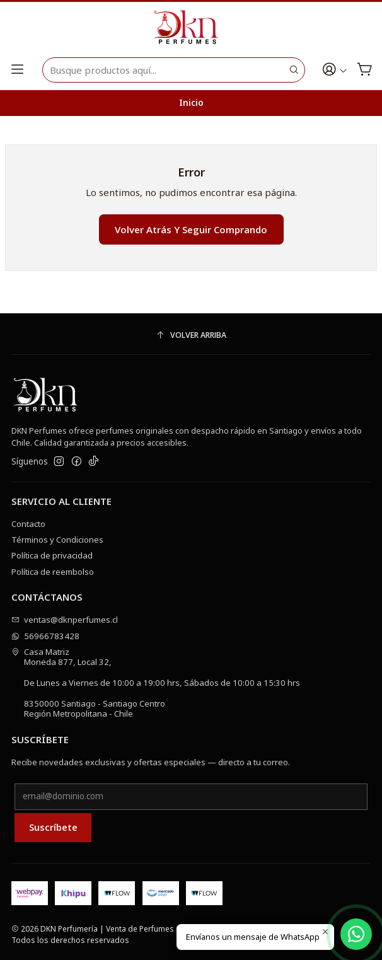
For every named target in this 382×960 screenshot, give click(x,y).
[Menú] (17, 70)
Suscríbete (53, 827)
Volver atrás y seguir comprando (191, 229)
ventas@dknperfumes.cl (65, 619)
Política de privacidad (52, 555)
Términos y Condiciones (57, 539)
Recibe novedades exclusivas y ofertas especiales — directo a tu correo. (150, 762)
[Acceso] (334, 70)
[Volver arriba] (191, 336)
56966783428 (45, 636)
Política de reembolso (52, 571)
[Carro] (364, 70)
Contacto (28, 523)
